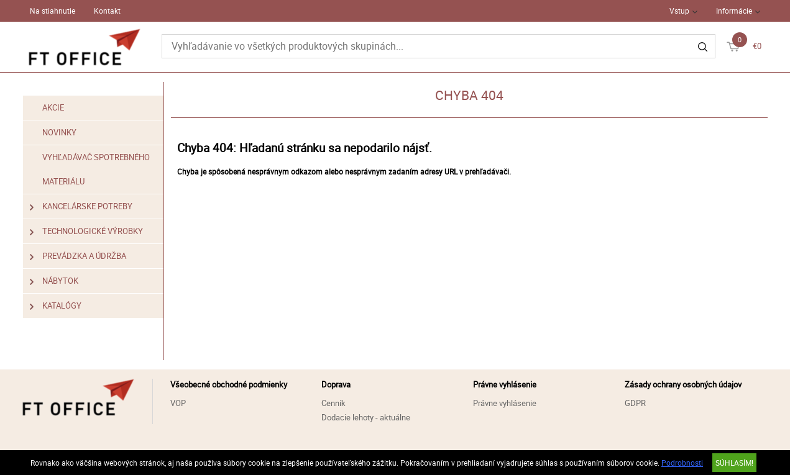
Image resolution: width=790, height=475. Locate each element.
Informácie (734, 11)
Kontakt (107, 11)
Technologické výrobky (87, 231)
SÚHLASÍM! (734, 463)
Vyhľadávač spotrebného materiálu (96, 169)
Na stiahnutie (52, 11)
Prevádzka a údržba (78, 256)
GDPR (635, 403)
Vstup (679, 11)
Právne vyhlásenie (504, 403)
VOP (178, 403)
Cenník (333, 403)
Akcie (53, 107)
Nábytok (54, 281)
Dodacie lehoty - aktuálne (365, 417)
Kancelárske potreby (81, 206)
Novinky (59, 132)
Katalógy (56, 306)
